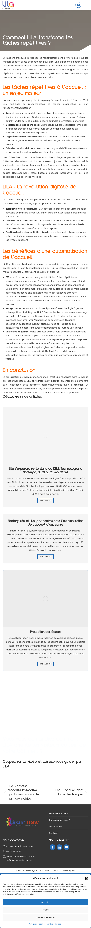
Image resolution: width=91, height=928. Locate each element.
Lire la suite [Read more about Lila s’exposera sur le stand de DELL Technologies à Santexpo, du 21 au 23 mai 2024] (46, 500)
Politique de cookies (37, 924)
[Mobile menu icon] (87, 5)
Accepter (45, 902)
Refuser (45, 910)
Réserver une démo (59, 813)
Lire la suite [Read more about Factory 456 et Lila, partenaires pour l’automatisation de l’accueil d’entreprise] (46, 557)
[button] (86, 878)
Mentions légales (54, 924)
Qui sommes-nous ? (59, 819)
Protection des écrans (45, 632)
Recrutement (56, 826)
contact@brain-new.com (19, 846)
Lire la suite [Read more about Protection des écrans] (46, 664)
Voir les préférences (45, 917)
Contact (53, 833)
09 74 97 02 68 (13, 851)
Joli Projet (53, 870)
